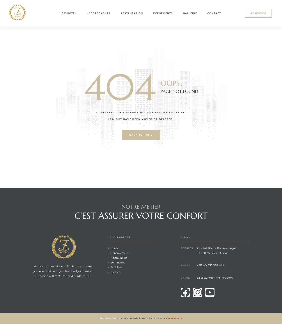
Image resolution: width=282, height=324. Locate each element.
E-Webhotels (174, 318)
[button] (258, 13)
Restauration (131, 13)
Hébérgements (98, 13)
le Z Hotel (68, 13)
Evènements (163, 13)
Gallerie (190, 13)
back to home (141, 134)
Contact (214, 13)
